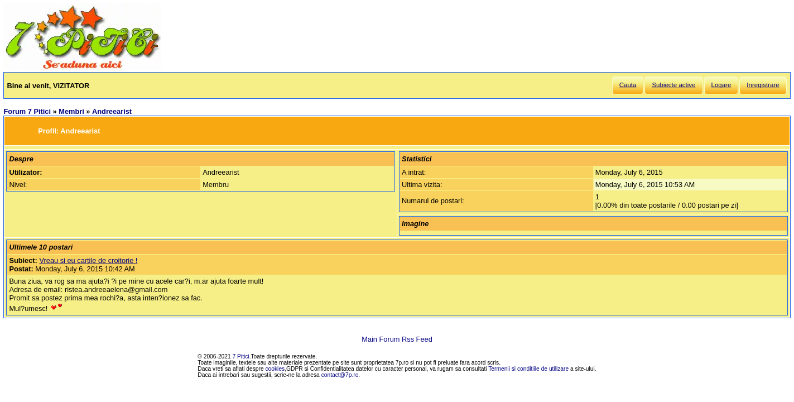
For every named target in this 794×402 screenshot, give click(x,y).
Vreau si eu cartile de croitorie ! (88, 260)
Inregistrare (763, 85)
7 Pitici (241, 356)
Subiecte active (673, 85)
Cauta (628, 85)
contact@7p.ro (340, 375)
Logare (721, 85)
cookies (275, 369)
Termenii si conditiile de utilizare (528, 369)
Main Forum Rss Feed (397, 339)
